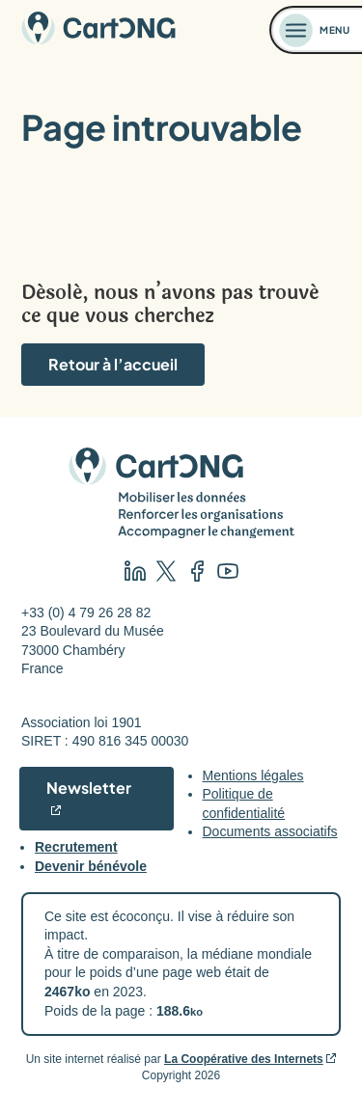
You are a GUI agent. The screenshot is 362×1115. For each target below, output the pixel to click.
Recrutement (76, 847)
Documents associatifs (270, 831)
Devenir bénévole (91, 866)
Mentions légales (253, 775)
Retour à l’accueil (113, 364)
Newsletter (88, 787)
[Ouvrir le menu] (316, 30)
